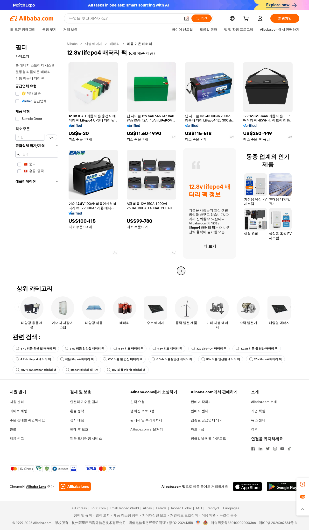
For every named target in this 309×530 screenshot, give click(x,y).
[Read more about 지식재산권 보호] (153, 515)
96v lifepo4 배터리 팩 (265, 359)
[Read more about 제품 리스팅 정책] (125, 515)
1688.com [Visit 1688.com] (98, 508)
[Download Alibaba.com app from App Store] (247, 486)
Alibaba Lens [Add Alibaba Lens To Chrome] (36, 486)
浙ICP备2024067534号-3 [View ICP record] (278, 523)
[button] (187, 18)
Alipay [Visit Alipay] (147, 508)
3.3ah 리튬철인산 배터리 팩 (172, 359)
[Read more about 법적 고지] (101, 515)
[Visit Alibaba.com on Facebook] (253, 448)
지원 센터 (17, 402)
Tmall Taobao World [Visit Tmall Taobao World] (124, 508)
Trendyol (212, 508)
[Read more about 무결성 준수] (227, 515)
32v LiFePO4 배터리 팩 (208, 349)
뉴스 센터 (258, 420)
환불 (13, 429)
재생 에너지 (93, 44)
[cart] (247, 19)
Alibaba (72, 44)
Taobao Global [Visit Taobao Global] (180, 508)
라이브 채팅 (18, 411)
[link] (302, 484)
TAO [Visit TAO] (199, 508)
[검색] (201, 18)
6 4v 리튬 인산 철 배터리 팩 (36, 349)
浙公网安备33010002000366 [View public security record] (233, 523)
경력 (254, 429)
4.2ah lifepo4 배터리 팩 (33, 359)
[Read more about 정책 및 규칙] (82, 515)
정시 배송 (77, 420)
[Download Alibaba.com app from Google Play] (283, 486)
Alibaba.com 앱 (173, 486)
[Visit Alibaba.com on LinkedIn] (260, 448)
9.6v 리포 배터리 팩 (167, 349)
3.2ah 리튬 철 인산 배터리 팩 (257, 349)
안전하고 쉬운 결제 (84, 402)
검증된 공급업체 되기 (207, 420)
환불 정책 (77, 411)
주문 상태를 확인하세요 (27, 420)
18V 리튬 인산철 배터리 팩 (126, 370)
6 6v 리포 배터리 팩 (128, 349)
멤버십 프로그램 (142, 411)
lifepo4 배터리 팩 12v (82, 370)
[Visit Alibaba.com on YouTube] (282, 448)
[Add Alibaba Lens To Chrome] (75, 486)
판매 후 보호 (79, 429)
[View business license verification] (198, 522)
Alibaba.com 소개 (264, 402)
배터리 (115, 44)
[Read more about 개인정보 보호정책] (183, 515)
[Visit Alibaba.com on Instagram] (275, 448)
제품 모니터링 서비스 (86, 438)
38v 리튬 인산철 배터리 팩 (220, 359)
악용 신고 (17, 438)
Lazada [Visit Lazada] (161, 508)
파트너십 (197, 429)
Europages (231, 508)
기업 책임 (258, 411)
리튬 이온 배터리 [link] (139, 44)
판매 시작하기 (201, 402)
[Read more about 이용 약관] (207, 515)
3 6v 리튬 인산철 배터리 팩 (84, 349)
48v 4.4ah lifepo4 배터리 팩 (36, 370)
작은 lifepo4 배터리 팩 (77, 359)
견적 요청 (137, 402)
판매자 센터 (199, 411)
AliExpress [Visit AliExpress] (79, 508)
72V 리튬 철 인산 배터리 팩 (122, 359)
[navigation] (37, 158)
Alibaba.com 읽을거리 (146, 429)
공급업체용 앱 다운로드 (208, 438)
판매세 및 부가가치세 (146, 420)
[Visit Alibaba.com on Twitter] (268, 448)
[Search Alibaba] (124, 18)
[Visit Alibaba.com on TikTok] (289, 448)
